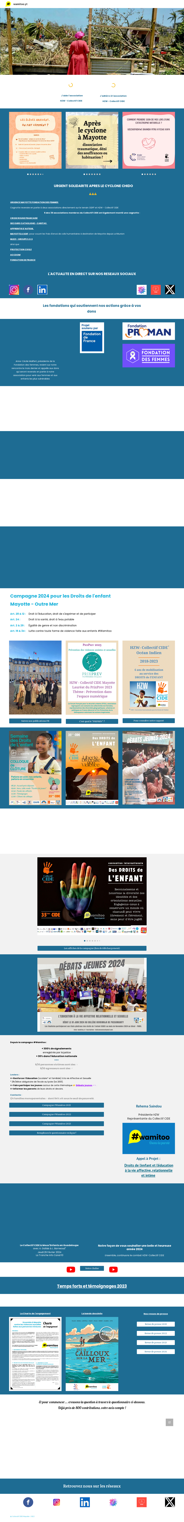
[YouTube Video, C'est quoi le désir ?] (28, 831)
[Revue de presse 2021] (156, 1324)
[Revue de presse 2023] (156, 1342)
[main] (71, 98)
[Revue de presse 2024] (156, 1351)
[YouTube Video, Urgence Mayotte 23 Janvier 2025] (148, 455)
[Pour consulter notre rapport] (149, 720)
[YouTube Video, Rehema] (148, 502)
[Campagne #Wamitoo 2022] (56, 1114)
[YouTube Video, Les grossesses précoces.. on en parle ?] (113, 831)
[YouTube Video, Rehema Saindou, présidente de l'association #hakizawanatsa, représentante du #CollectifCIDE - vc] (148, 1070)
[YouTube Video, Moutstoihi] (92, 502)
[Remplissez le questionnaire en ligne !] (56, 1132)
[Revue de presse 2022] (156, 1333)
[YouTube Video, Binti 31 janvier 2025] (92, 409)
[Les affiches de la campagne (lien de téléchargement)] (92, 948)
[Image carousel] (35, 143)
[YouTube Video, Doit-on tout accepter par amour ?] (156, 831)
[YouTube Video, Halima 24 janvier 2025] (92, 455)
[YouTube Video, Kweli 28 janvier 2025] (35, 455)
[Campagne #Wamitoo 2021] (56, 1105)
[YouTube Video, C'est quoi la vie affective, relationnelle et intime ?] (71, 831)
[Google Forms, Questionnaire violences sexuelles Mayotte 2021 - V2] (92, 1447)
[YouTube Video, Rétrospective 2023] (134, 1214)
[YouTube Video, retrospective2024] (92, 557)
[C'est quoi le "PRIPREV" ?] (92, 721)
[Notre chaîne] (92, 1268)
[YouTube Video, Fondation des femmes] (35, 339)
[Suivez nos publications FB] (35, 721)
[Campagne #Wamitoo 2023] (56, 1123)
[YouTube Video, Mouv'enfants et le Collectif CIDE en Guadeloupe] (49, 1214)
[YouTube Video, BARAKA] (35, 502)
